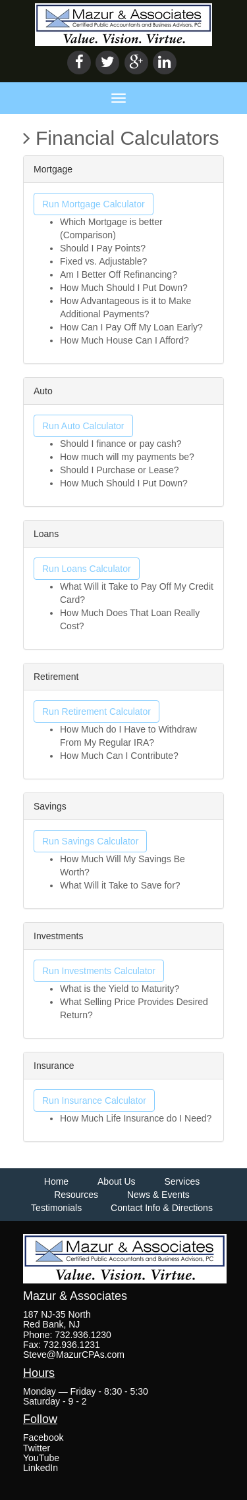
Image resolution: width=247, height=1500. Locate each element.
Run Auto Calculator (83, 426)
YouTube (41, 1458)
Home (56, 1181)
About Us (116, 1181)
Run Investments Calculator (98, 971)
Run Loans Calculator (86, 568)
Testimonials (56, 1208)
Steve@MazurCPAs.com (73, 1354)
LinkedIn (40, 1467)
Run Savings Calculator (90, 841)
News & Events (158, 1194)
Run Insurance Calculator (94, 1100)
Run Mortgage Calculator (93, 204)
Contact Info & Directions (162, 1208)
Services (182, 1181)
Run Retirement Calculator (96, 711)
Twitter (36, 1448)
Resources (76, 1194)
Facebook (43, 1437)
